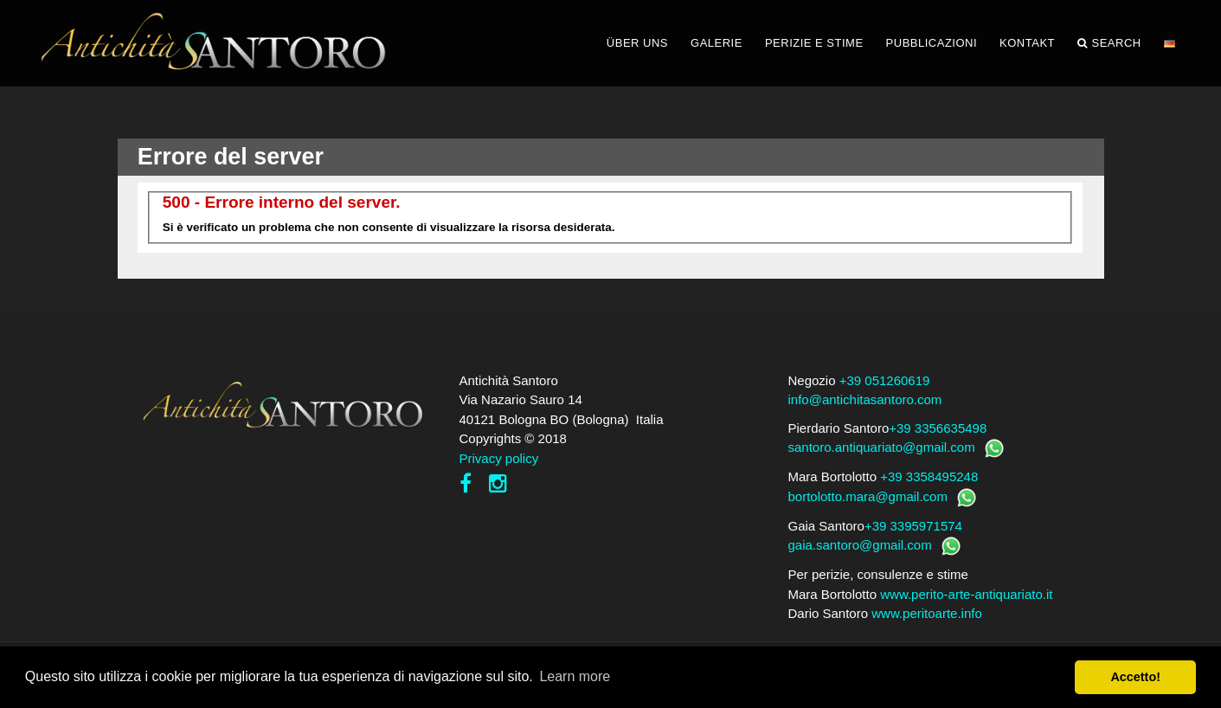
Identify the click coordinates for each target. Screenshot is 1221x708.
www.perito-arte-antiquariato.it (966, 594)
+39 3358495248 (929, 476)
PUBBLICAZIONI (931, 42)
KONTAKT (1027, 42)
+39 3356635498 (937, 428)
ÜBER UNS (637, 42)
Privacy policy (499, 458)
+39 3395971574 (913, 525)
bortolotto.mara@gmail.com (868, 496)
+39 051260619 (884, 380)
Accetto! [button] (1135, 677)
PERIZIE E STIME (814, 42)
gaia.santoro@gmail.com (860, 544)
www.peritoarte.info (926, 613)
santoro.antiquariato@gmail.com (881, 447)
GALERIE (716, 42)
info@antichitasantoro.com (865, 399)
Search (1109, 43)
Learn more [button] (574, 676)
